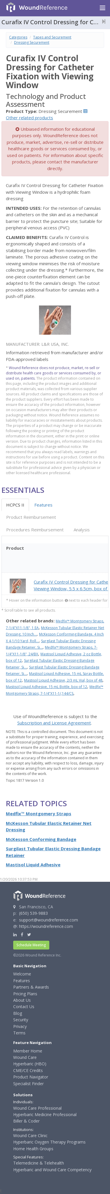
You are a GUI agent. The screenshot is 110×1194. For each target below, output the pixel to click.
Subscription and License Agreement (54, 723)
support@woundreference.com (48, 920)
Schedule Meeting (31, 944)
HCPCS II (15, 505)
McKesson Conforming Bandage (41, 839)
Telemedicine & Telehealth (38, 1163)
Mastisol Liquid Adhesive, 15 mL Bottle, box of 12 (46, 686)
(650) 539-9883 (33, 913)
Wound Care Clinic (30, 1135)
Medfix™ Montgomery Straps (38, 813)
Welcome (22, 974)
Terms (19, 1033)
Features (43, 505)
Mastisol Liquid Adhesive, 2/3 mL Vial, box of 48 (63, 680)
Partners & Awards (31, 987)
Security (20, 1019)
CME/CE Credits (28, 1070)
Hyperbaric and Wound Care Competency (52, 1169)
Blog (17, 1013)
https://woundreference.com (46, 926)
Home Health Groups (33, 1148)
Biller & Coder (26, 1121)
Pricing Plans (25, 993)
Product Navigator (30, 1077)
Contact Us (23, 1006)
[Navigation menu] (102, 8)
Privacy (20, 1026)
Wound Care (25, 1057)
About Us (22, 1000)
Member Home (27, 1051)
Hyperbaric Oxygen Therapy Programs (49, 1142)
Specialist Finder (28, 1083)
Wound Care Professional (37, 1108)
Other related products (29, 118)
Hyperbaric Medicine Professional (45, 1114)
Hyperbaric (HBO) (29, 1063)
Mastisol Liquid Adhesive (33, 864)
